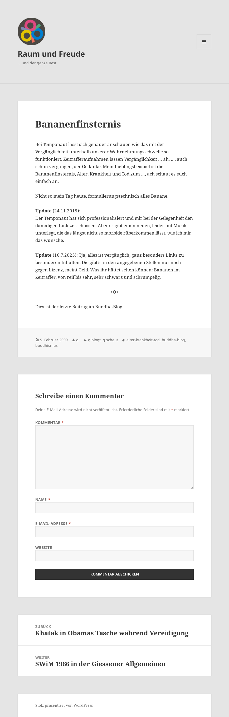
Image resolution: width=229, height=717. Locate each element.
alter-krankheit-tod (143, 339)
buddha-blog (173, 339)
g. (78, 339)
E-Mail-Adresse (53, 523)
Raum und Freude (51, 53)
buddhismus (46, 345)
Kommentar (49, 422)
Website (43, 547)
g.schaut (110, 339)
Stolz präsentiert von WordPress (64, 705)
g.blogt (94, 339)
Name (42, 499)
